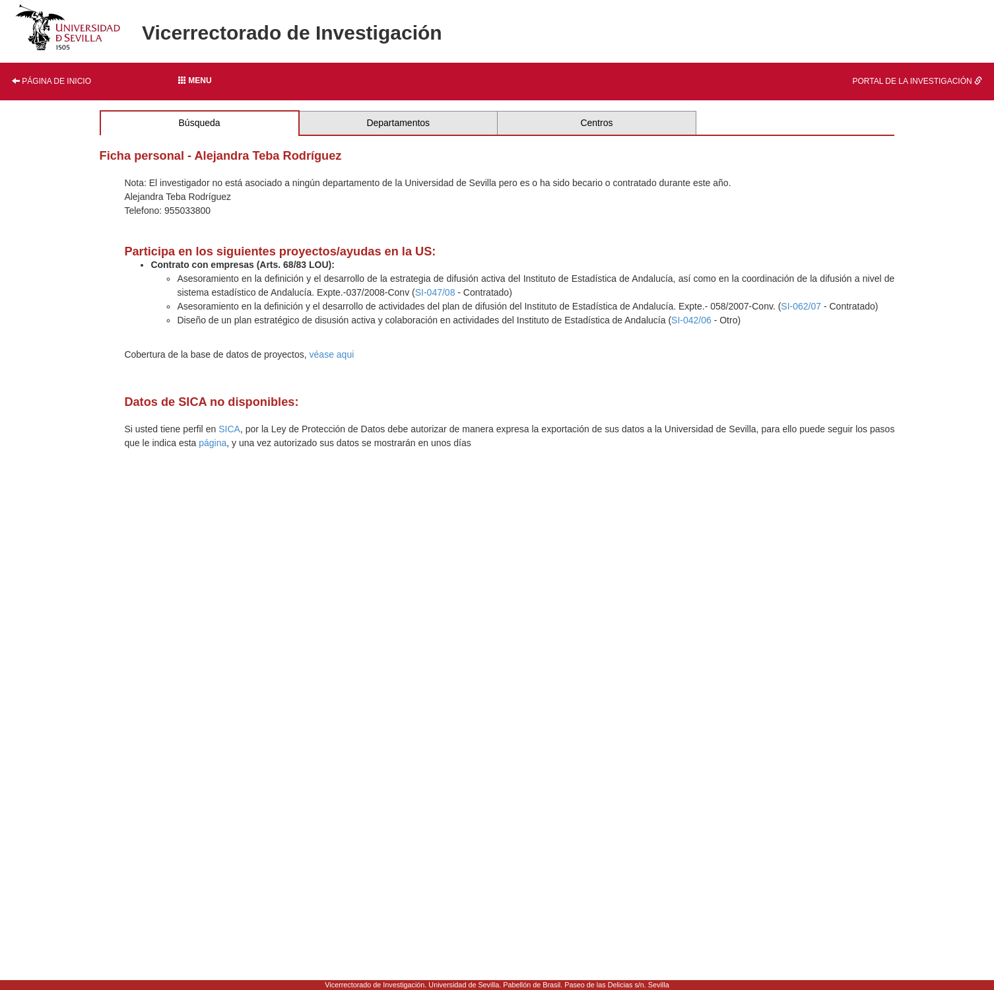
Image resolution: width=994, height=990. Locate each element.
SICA (229, 429)
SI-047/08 (435, 292)
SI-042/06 (691, 320)
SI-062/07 (801, 306)
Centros (596, 122)
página (212, 443)
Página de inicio (51, 81)
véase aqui (332, 354)
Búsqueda (199, 122)
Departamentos (398, 122)
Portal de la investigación (918, 81)
